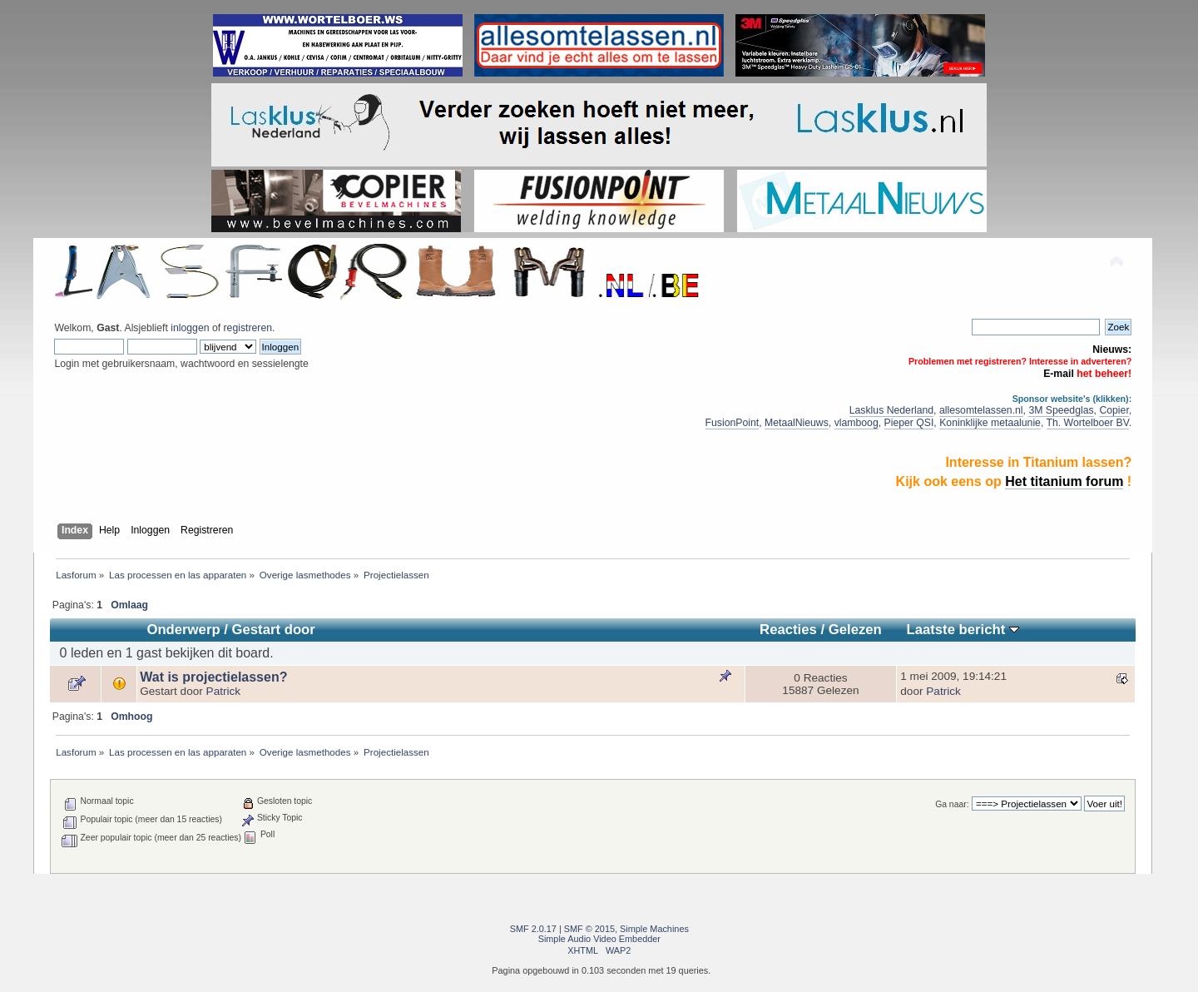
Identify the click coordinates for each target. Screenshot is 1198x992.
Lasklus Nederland (891, 410)
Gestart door (273, 629)
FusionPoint (732, 423)
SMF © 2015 (589, 929)
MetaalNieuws (797, 423)
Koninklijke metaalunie (990, 423)
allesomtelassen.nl (981, 410)
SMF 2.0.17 (533, 929)
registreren (248, 328)
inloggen (190, 328)
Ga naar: (951, 804)
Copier (1113, 410)
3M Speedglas (1060, 410)
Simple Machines (654, 929)
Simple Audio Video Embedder (599, 939)
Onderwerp (183, 629)
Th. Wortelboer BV (1088, 423)
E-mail (1058, 373)
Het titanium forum (1064, 481)
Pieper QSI (909, 423)
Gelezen (855, 629)
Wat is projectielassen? (213, 677)
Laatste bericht (962, 629)
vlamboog (856, 423)
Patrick (223, 691)
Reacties (788, 629)
